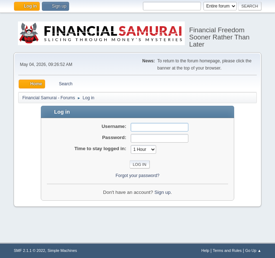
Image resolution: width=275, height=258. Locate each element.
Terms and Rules (227, 250)
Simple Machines (62, 250)
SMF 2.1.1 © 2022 (29, 250)
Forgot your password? (138, 175)
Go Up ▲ (253, 250)
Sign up (162, 192)
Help (205, 250)
